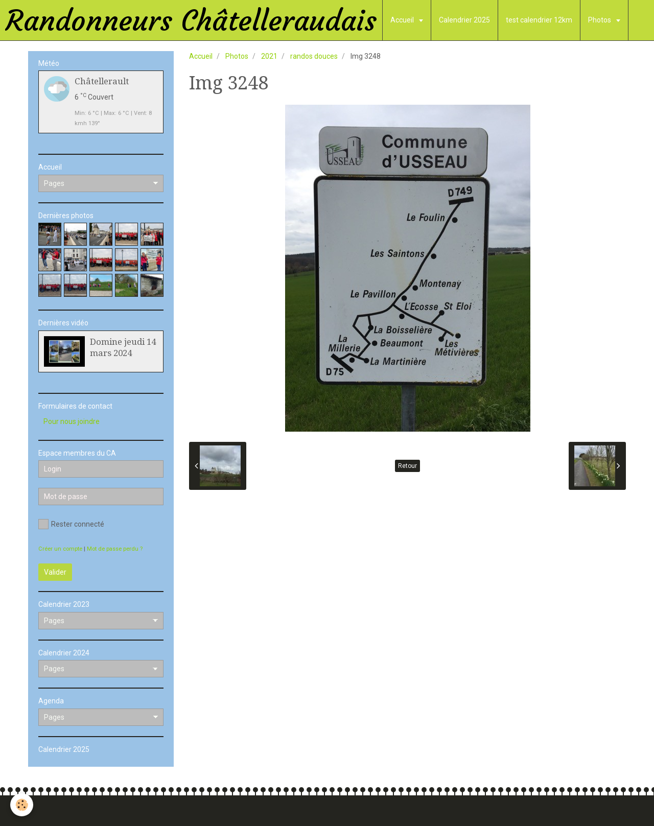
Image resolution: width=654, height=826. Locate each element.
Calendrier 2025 (464, 20)
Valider (55, 572)
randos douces (314, 56)
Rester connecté (71, 524)
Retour (407, 465)
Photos (600, 20)
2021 (269, 56)
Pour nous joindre (71, 421)
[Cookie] (21, 804)
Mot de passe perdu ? (115, 549)
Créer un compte (60, 549)
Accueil (402, 20)
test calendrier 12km (539, 20)
